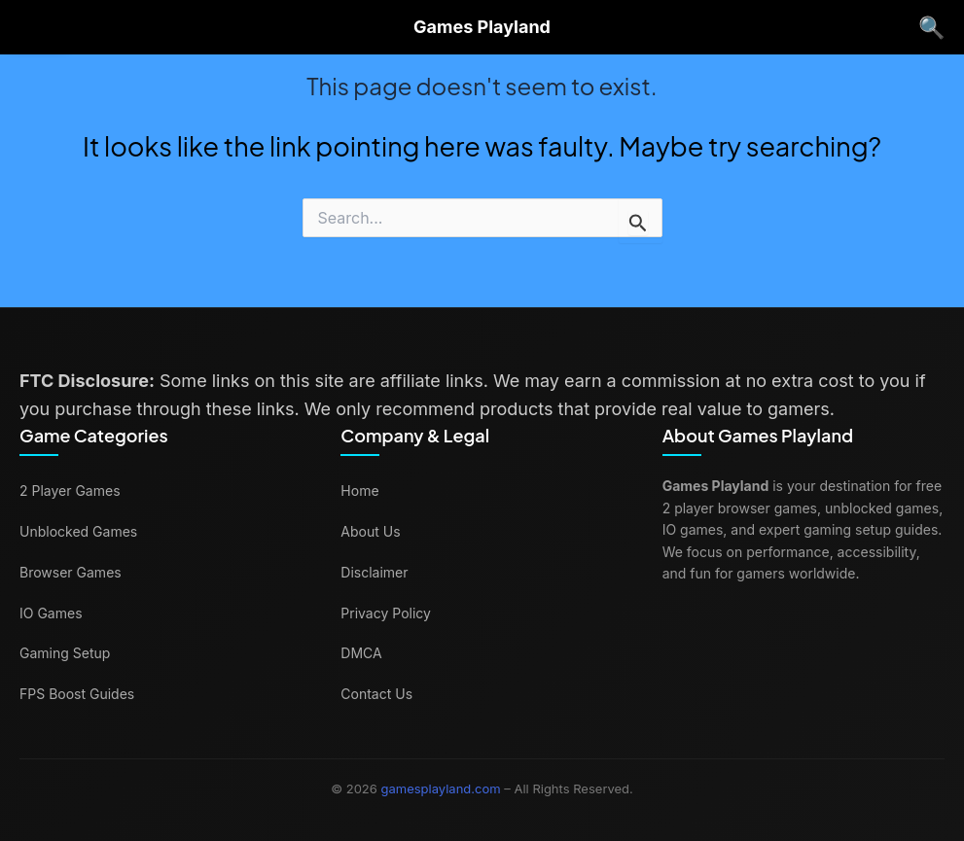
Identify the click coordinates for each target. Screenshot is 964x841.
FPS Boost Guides (76, 693)
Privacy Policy (385, 613)
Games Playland (482, 27)
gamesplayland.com (441, 788)
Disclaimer (374, 572)
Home (359, 490)
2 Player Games (70, 490)
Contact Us (376, 693)
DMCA (360, 653)
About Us (370, 531)
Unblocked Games (78, 531)
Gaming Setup (64, 653)
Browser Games (70, 572)
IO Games (51, 613)
